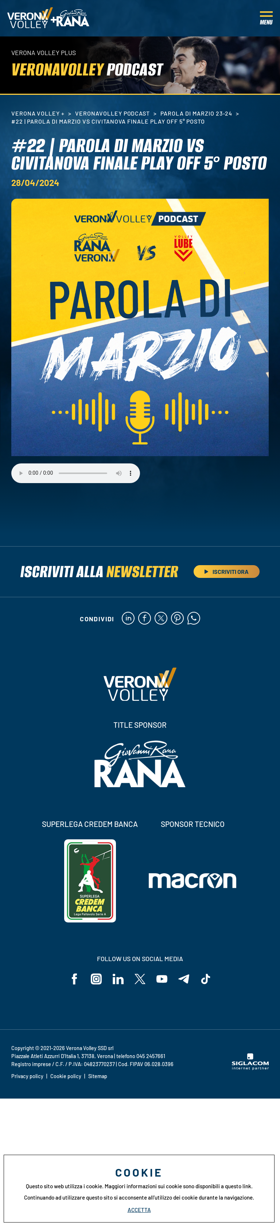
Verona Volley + (38, 113)
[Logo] (30, 18)
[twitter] (161, 619)
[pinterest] (177, 619)
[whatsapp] (193, 619)
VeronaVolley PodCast (112, 113)
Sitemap (97, 1076)
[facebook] (144, 619)
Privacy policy (27, 1076)
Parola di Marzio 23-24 (196, 113)
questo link (238, 1186)
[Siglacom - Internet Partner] (250, 1068)
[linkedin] (128, 619)
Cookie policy (65, 1076)
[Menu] (266, 18)
